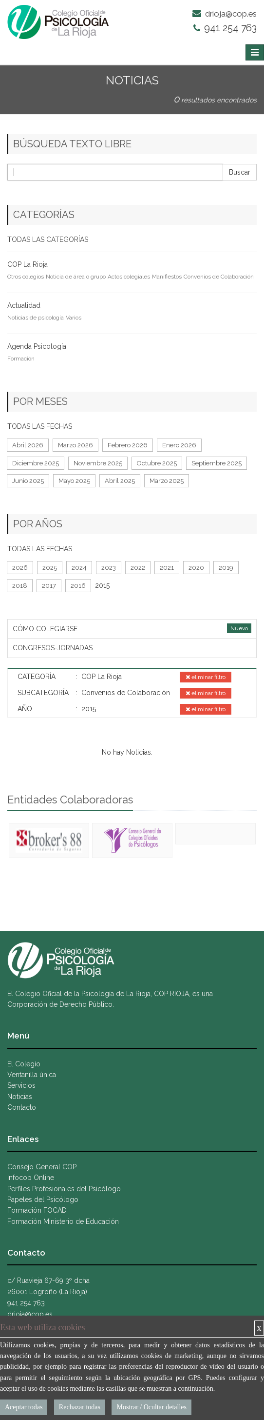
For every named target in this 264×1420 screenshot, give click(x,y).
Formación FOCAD (37, 1210)
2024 (79, 567)
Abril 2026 (27, 445)
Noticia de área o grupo (76, 276)
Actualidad (23, 305)
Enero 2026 (179, 445)
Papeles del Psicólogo (42, 1199)
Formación (21, 358)
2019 (226, 567)
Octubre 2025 (157, 463)
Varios (73, 317)
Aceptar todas (23, 1407)
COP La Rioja (27, 264)
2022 (138, 567)
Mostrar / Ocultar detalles (151, 1407)
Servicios (21, 1085)
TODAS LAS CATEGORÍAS (47, 239)
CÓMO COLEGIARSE (45, 629)
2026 (20, 567)
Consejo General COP (41, 1167)
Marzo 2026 (75, 445)
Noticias (19, 1096)
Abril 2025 (120, 480)
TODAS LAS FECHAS (39, 426)
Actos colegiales (129, 276)
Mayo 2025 (74, 480)
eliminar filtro (206, 677)
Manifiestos (167, 276)
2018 (19, 585)
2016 (78, 585)
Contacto (21, 1107)
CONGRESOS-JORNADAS (53, 648)
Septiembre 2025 (216, 463)
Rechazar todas (79, 1407)
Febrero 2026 (128, 445)
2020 (196, 567)
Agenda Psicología (36, 346)
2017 (49, 585)
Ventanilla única (31, 1075)
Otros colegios (25, 276)
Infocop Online (30, 1177)
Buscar (239, 172)
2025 (49, 567)
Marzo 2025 (167, 480)
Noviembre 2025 (98, 463)
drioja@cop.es (224, 14)
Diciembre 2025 (35, 463)
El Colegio (23, 1064)
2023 (108, 567)
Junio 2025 (28, 480)
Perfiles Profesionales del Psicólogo (64, 1189)
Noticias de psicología (35, 317)
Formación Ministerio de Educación (63, 1221)
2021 (167, 567)
